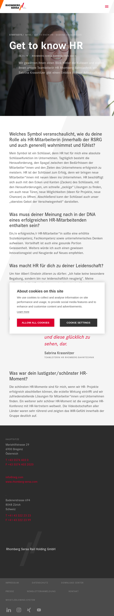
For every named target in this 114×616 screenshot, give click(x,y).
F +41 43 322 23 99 (18, 520)
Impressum (12, 582)
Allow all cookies (35, 322)
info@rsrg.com (14, 477)
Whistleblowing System (20, 599)
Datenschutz (40, 582)
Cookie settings (78, 322)
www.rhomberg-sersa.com (21, 481)
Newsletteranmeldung (41, 591)
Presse (10, 591)
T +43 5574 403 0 (17, 460)
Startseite (15, 34)
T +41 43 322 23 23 (18, 515)
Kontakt (74, 591)
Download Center (72, 582)
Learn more (23, 311)
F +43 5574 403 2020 (20, 464)
